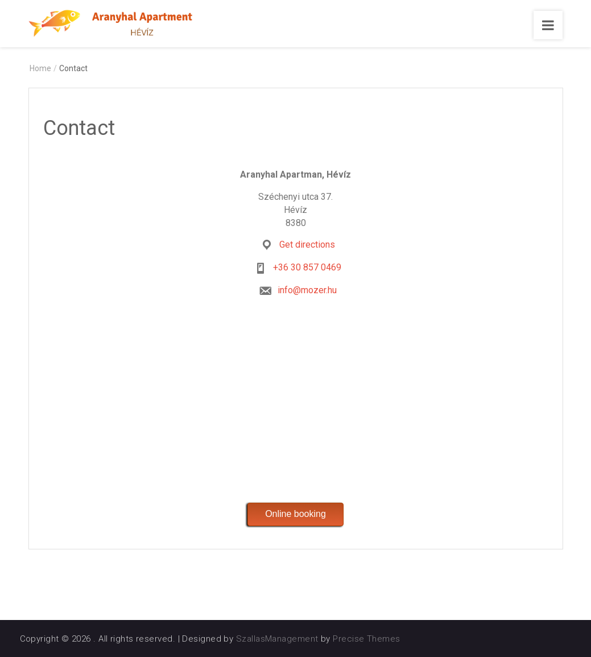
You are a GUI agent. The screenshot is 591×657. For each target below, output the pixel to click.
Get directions (307, 244)
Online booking (295, 514)
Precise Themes (366, 639)
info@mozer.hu (307, 290)
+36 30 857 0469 (307, 267)
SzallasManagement (277, 639)
